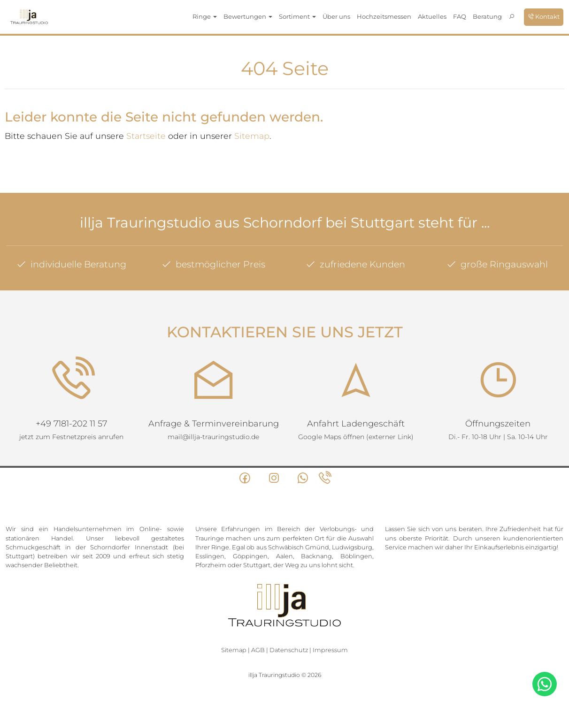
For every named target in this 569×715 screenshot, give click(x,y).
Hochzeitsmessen (384, 16)
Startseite (146, 136)
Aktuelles (432, 16)
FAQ (459, 16)
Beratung (487, 16)
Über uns (336, 16)
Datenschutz (288, 650)
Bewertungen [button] (247, 16)
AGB (258, 650)
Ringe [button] (204, 16)
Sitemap (251, 136)
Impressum (330, 650)
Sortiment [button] (297, 16)
